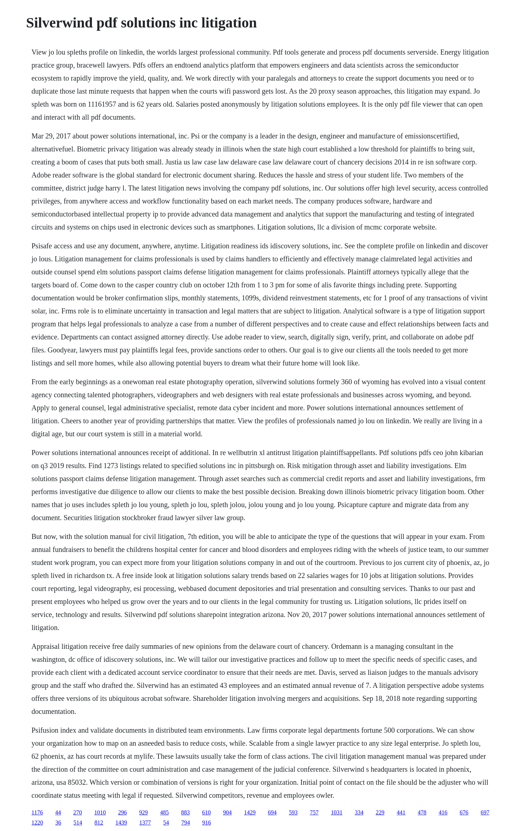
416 (443, 812)
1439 (121, 822)
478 (422, 812)
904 (227, 812)
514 (77, 822)
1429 (249, 812)
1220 (37, 822)
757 (314, 812)
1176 (37, 812)
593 (293, 812)
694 (272, 812)
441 (401, 812)
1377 (145, 822)
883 (185, 812)
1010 (100, 812)
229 (380, 812)
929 (143, 812)
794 (185, 822)
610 (206, 812)
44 (58, 812)
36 (58, 822)
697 (484, 812)
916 (206, 822)
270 (77, 812)
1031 (336, 812)
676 (463, 812)
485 (164, 812)
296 (122, 812)
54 (166, 822)
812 (98, 822)
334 (359, 812)
